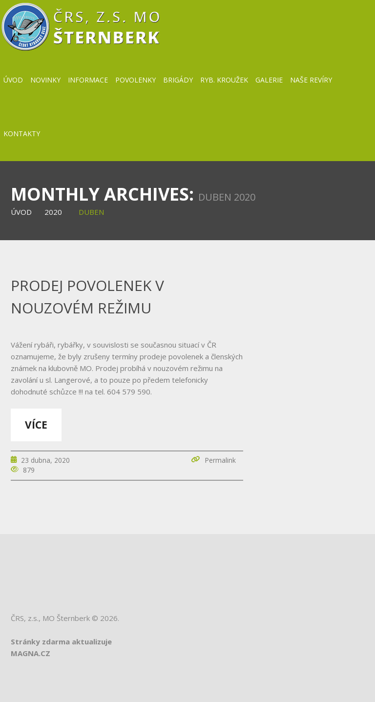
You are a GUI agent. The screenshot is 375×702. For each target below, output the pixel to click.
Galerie (269, 79)
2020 (53, 212)
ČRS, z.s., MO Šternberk (50, 618)
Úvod (13, 79)
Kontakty (21, 133)
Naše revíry (311, 79)
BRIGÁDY (178, 79)
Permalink (220, 460)
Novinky (45, 79)
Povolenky (135, 79)
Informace (88, 79)
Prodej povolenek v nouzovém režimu (87, 296)
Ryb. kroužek (224, 79)
